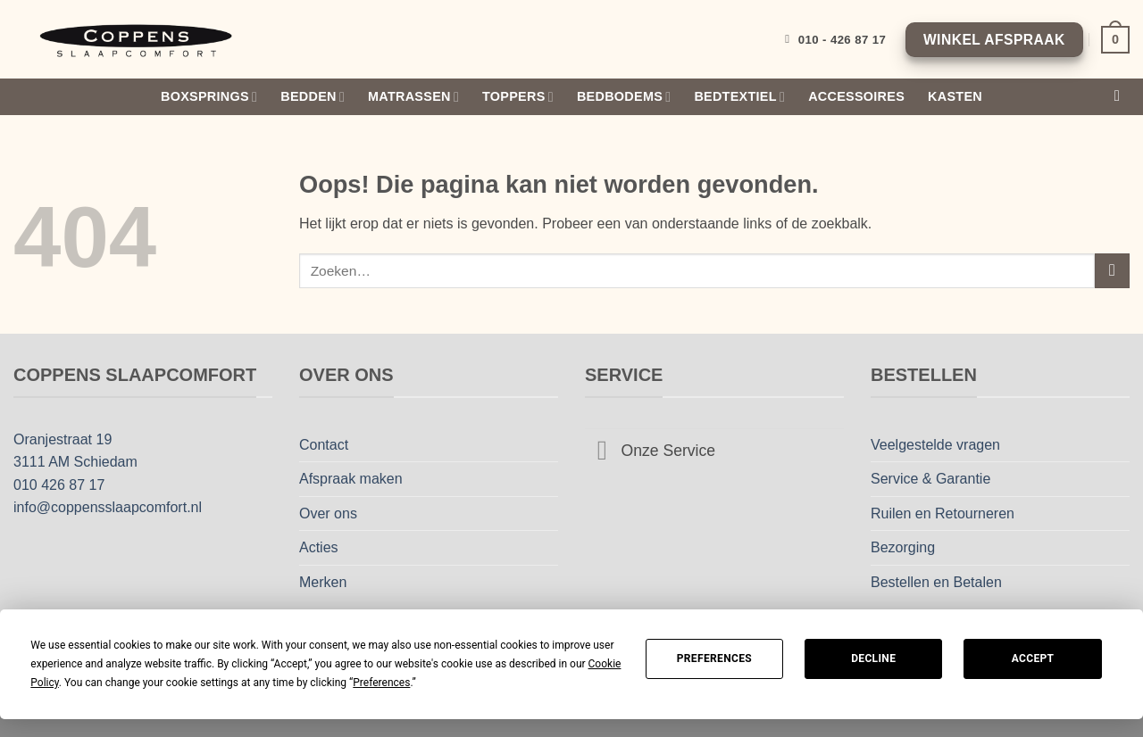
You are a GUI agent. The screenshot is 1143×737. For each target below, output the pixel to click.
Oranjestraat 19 (62, 439)
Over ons (328, 513)
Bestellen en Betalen (936, 582)
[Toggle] (602, 453)
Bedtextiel (739, 96)
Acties (318, 547)
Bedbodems (624, 96)
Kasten (955, 96)
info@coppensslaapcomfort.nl (107, 507)
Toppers (518, 96)
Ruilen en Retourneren (942, 513)
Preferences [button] (381, 682)
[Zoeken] (1122, 97)
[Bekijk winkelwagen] (1115, 39)
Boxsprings (209, 96)
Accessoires (856, 96)
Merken (322, 582)
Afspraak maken (351, 478)
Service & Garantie (930, 478)
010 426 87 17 (58, 485)
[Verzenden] (1112, 270)
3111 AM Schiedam (75, 461)
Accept (1033, 658)
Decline (873, 658)
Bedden (312, 96)
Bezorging (903, 547)
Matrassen (413, 96)
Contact (323, 444)
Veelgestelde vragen (935, 444)
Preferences (714, 658)
